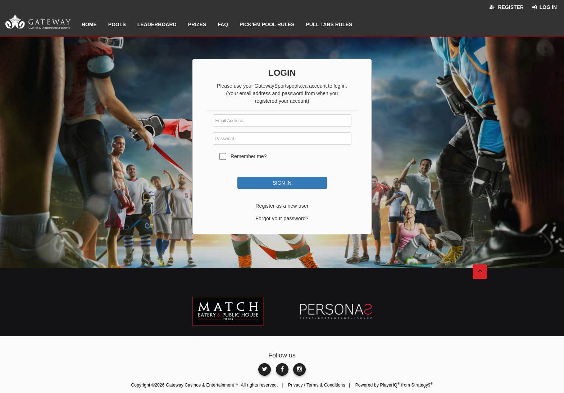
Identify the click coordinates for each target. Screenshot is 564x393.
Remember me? (249, 156)
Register (511, 7)
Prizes (197, 24)
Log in (548, 7)
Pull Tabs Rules (329, 24)
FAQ (223, 24)
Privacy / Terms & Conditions (316, 385)
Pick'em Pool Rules (267, 24)
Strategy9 (422, 385)
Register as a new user (282, 206)
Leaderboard (157, 24)
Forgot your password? (281, 218)
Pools (117, 24)
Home (89, 24)
